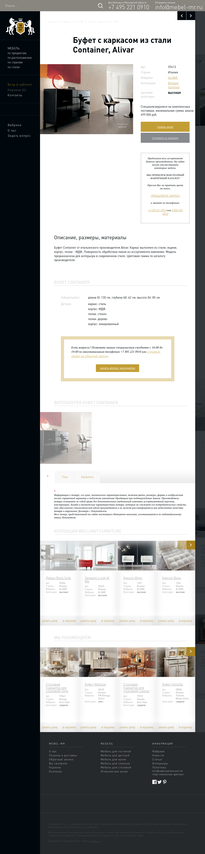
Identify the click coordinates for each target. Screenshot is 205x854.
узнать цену (165, 127)
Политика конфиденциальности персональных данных (168, 771)
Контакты (15, 95)
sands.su (94, 840)
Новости (158, 755)
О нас (12, 130)
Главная (53, 21)
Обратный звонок (61, 759)
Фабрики (15, 125)
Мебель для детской (115, 755)
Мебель (13, 48)
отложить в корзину (165, 138)
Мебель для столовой (116, 767)
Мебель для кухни (113, 759)
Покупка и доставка (63, 755)
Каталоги (87, 477)
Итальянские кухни (114, 771)
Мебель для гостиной (116, 751)
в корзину (69, 621)
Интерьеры (160, 763)
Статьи (157, 759)
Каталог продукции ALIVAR (103, 21)
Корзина (17, 90)
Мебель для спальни (115, 763)
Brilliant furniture (174, 85)
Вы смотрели (58, 763)
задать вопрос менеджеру (117, 368)
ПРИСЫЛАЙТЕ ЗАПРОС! (165, 195)
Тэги (65, 477)
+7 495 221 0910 (128, 7)
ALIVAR (79, 21)
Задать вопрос (19, 136)
